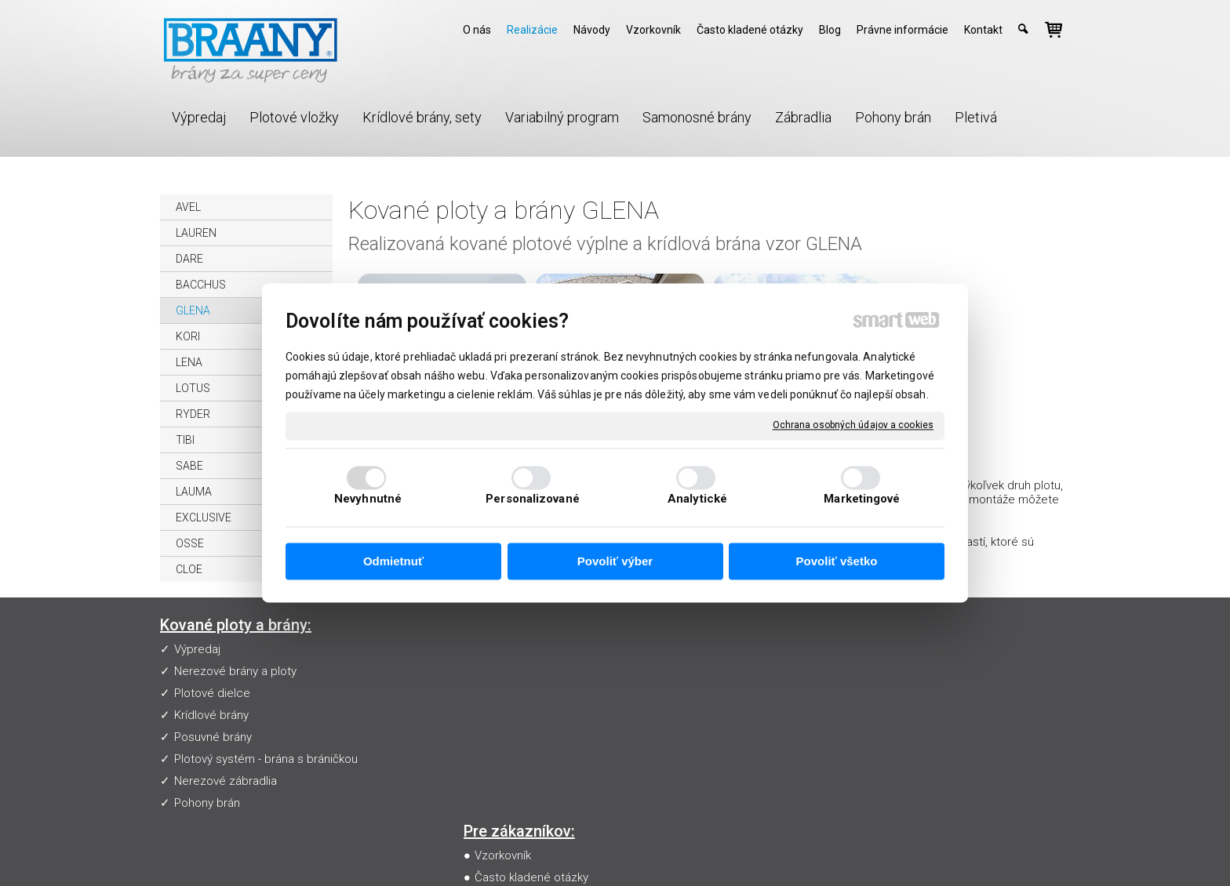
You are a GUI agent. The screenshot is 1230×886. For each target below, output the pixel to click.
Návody (497, 693)
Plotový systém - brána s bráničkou (266, 759)
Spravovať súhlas (904, 851)
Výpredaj (197, 649)
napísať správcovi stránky (626, 851)
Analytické (697, 499)
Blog (489, 737)
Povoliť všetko (837, 561)
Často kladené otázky (534, 671)
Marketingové (862, 499)
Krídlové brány (211, 715)
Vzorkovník (506, 649)
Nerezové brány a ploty (235, 671)
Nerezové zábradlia (225, 781)
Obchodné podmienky (536, 715)
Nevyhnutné (368, 499)
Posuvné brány (213, 737)
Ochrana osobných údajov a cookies (853, 424)
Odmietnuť (393, 561)
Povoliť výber (615, 561)
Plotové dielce (212, 693)
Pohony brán (207, 803)
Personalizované (533, 499)
